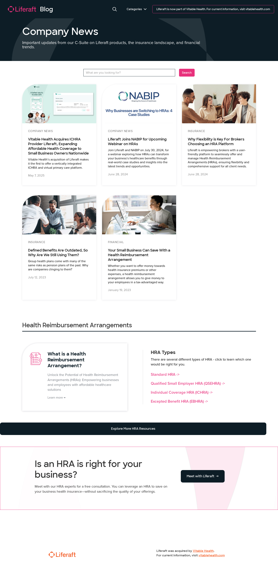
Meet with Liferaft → (203, 476)
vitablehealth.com (212, 555)
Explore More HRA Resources (133, 429)
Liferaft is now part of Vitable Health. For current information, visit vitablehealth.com (213, 9)
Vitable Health (203, 551)
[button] (115, 9)
